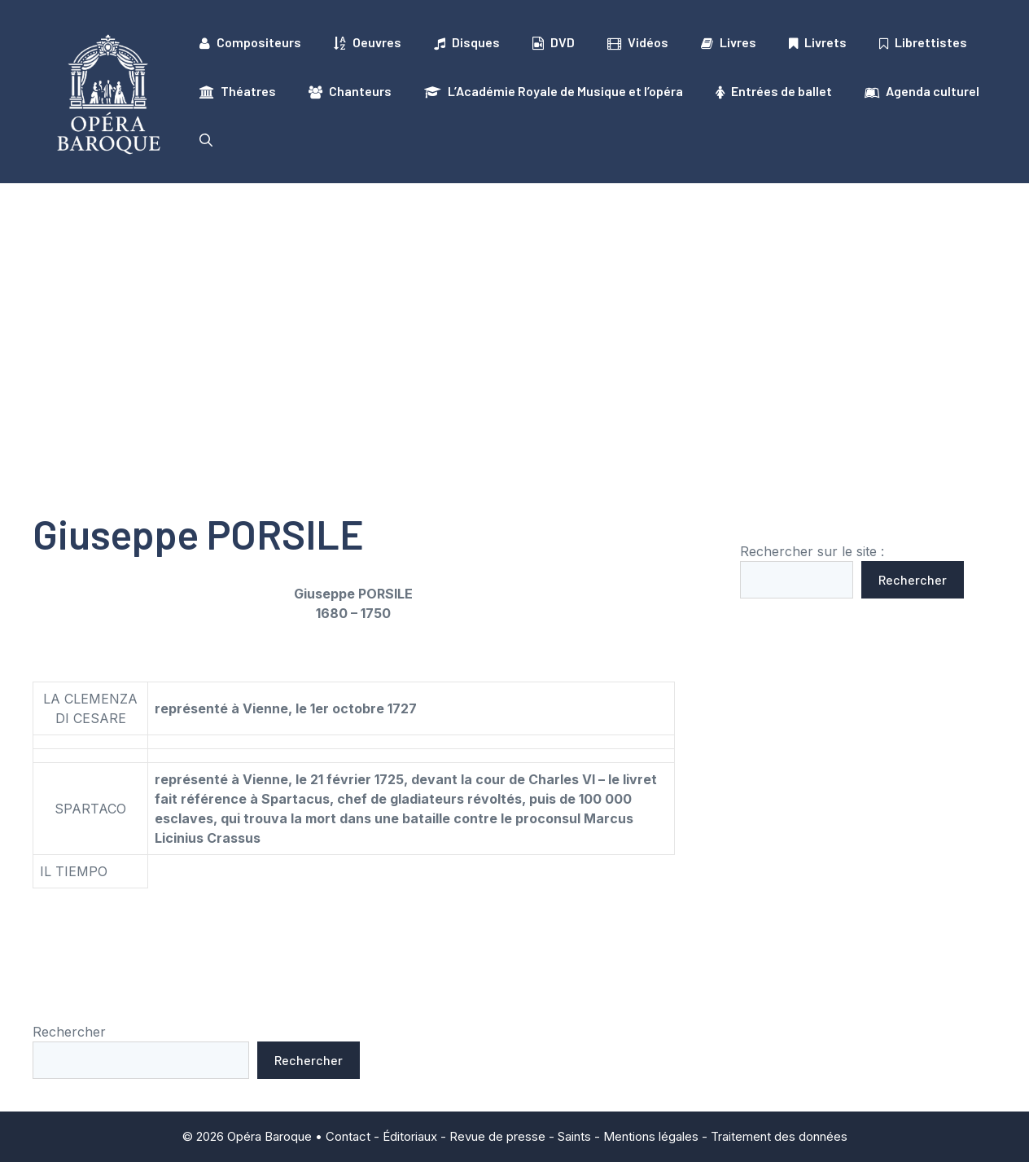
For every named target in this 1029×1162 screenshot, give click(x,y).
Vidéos (637, 42)
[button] (206, 140)
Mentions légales (650, 1136)
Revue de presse (497, 1136)
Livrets (818, 42)
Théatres (237, 91)
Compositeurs (250, 42)
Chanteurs (350, 91)
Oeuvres (367, 42)
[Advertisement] (514, 305)
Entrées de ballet (774, 91)
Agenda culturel (922, 91)
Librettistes (923, 42)
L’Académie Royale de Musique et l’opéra (553, 91)
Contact (348, 1136)
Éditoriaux (410, 1136)
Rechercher (912, 579)
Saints (574, 1136)
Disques (467, 42)
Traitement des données (779, 1136)
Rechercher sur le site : (812, 551)
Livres (728, 42)
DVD (553, 42)
